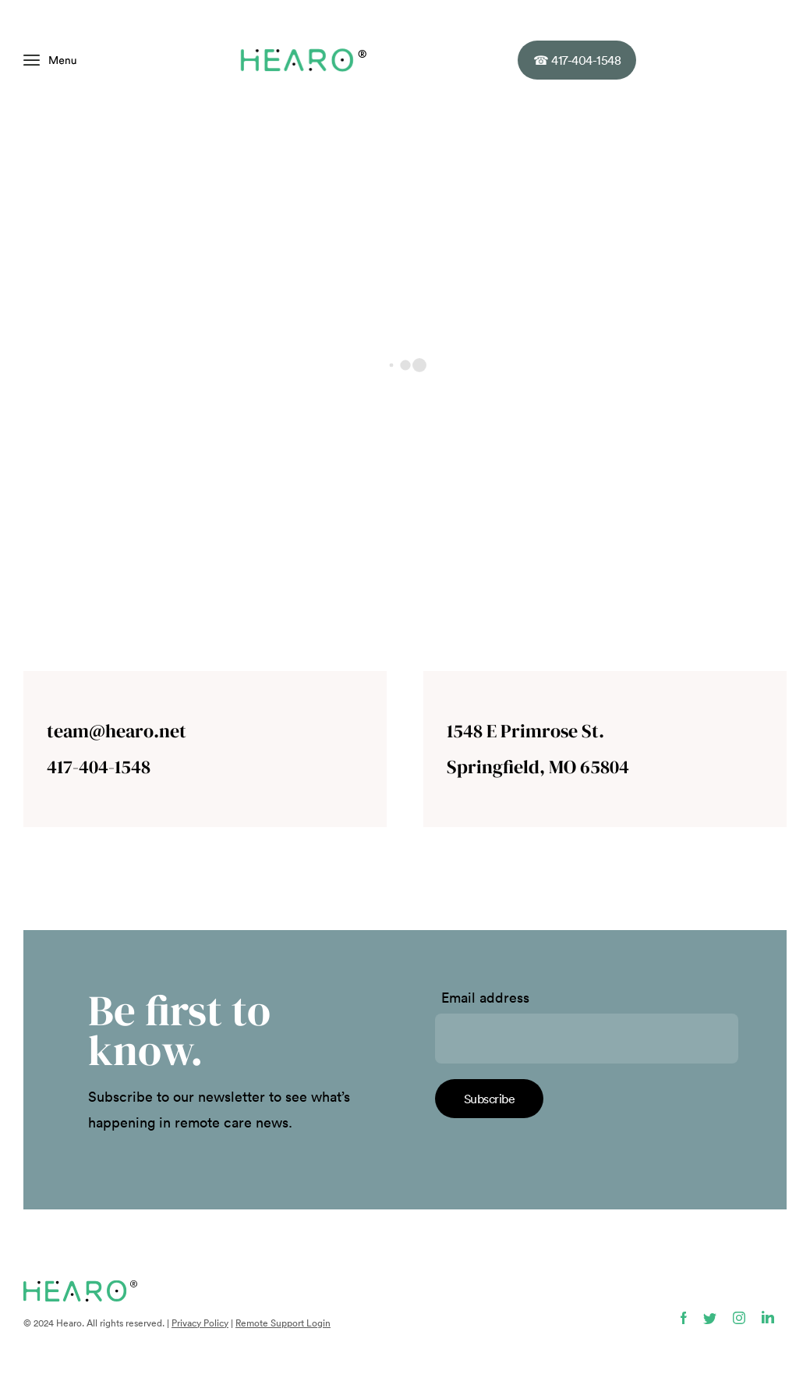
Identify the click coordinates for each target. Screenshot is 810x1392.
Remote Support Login (283, 1323)
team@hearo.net (116, 731)
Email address (485, 998)
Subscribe (489, 1098)
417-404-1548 (577, 60)
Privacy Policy (200, 1323)
